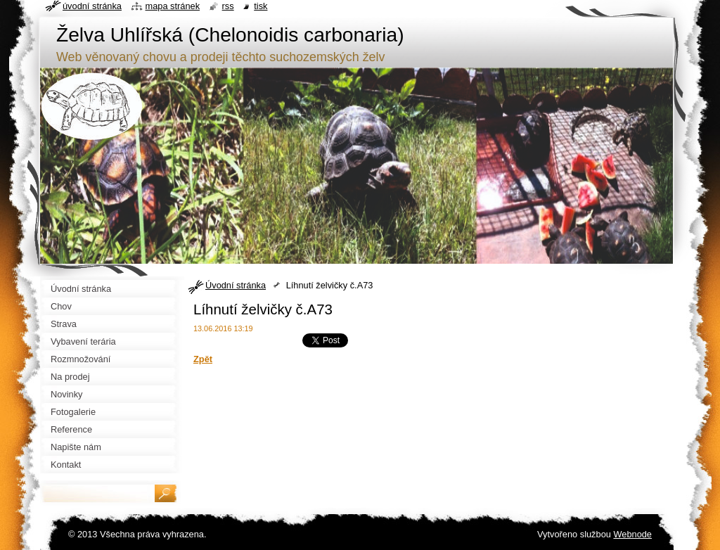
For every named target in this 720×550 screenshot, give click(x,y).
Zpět (202, 359)
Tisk (260, 6)
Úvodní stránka (235, 285)
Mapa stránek (173, 6)
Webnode (632, 534)
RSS (228, 6)
